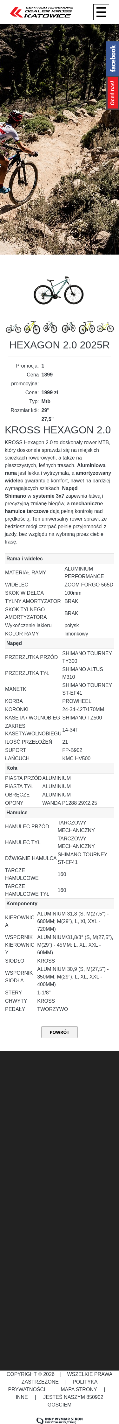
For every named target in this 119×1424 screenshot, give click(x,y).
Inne (22, 1397)
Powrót (59, 1032)
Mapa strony (78, 1389)
